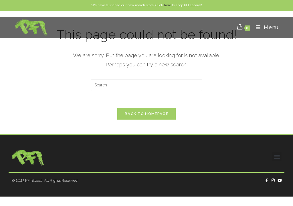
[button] (277, 156)
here (167, 5)
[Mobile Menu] (265, 27)
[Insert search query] (146, 85)
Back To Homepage (146, 114)
